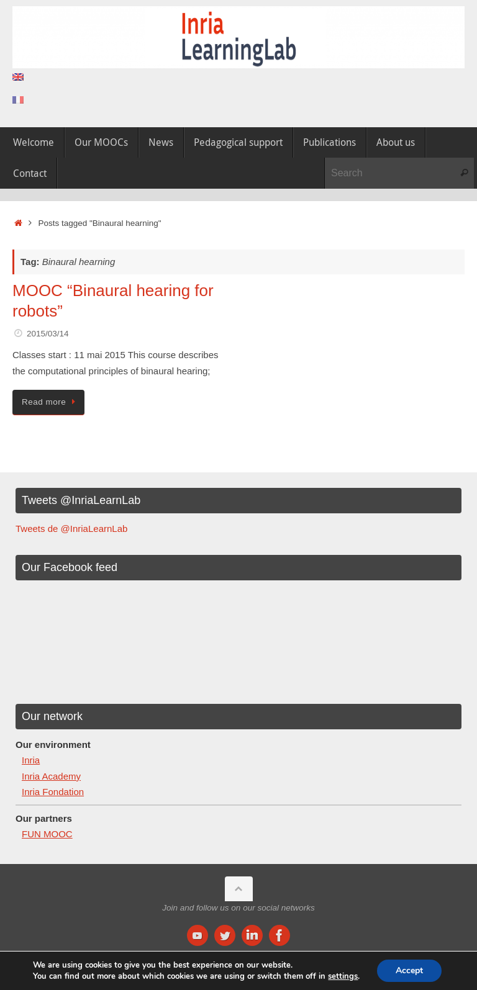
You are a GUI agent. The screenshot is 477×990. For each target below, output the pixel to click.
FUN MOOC (47, 834)
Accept (409, 970)
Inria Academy (51, 776)
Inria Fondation (53, 791)
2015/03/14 (48, 333)
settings (343, 976)
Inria (31, 760)
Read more (51, 402)
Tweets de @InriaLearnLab (71, 528)
